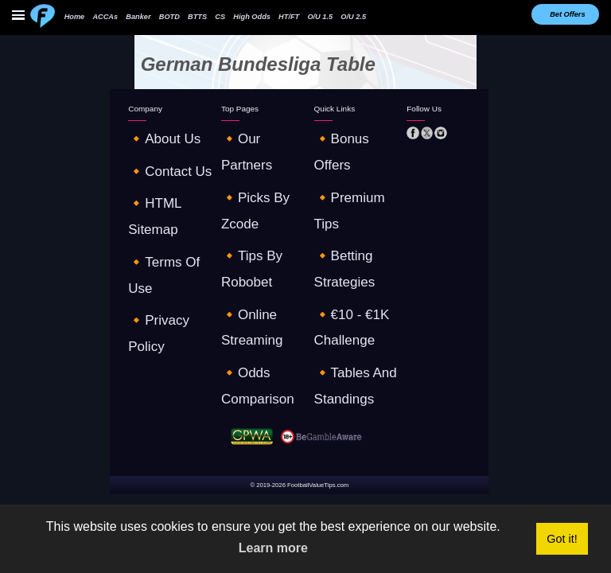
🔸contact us (150, 148)
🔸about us (147, 131)
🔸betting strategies (347, 164)
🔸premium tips (341, 148)
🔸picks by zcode (250, 148)
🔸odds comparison (255, 197)
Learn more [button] (273, 548)
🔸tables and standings (354, 197)
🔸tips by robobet (252, 164)
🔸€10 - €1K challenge (352, 181)
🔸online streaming (253, 181)
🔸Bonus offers (340, 131)
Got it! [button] (562, 538)
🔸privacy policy (155, 197)
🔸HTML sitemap (156, 164)
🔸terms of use (154, 181)
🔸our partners (246, 131)
